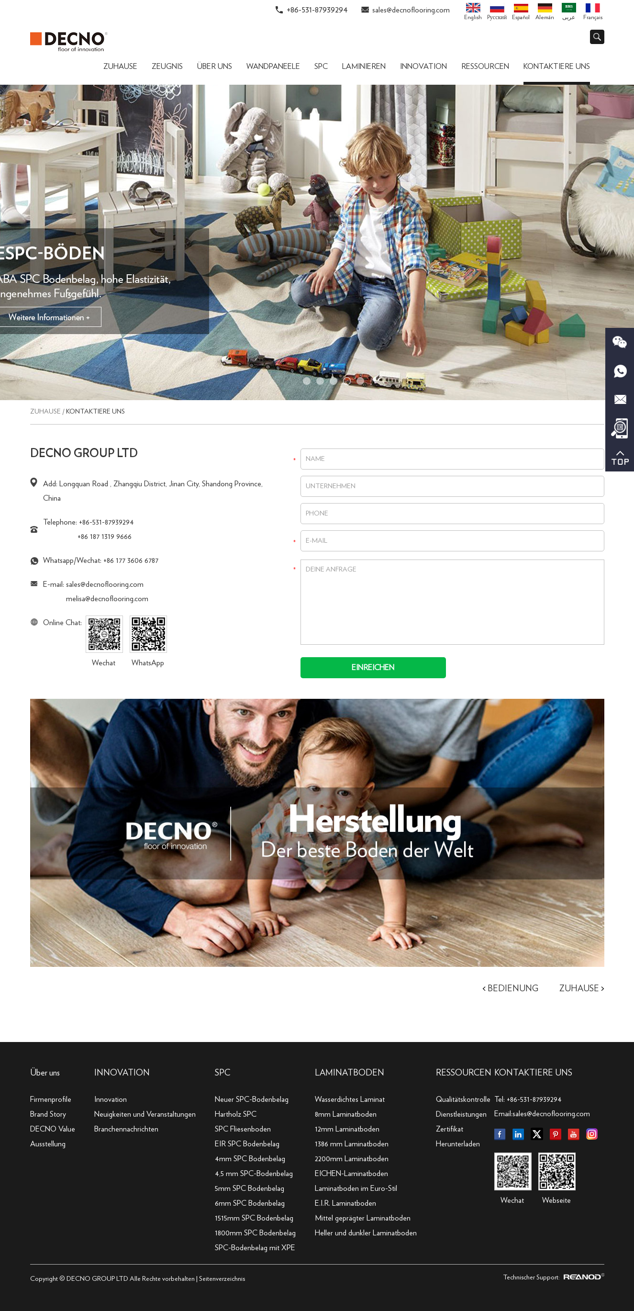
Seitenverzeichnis (222, 1279)
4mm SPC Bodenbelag (250, 1159)
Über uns (214, 66)
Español (521, 12)
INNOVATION (122, 1073)
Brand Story (48, 1114)
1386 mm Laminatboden (352, 1144)
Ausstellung (48, 1144)
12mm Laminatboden (347, 1129)
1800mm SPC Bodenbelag (255, 1233)
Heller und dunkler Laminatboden (366, 1233)
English (473, 11)
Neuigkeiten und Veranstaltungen (145, 1114)
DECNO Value (52, 1129)
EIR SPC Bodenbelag (247, 1144)
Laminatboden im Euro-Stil (356, 1188)
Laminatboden (349, 1073)
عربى (569, 11)
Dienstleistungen (461, 1114)
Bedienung (513, 989)
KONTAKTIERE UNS (533, 1073)
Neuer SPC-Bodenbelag (252, 1099)
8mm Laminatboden (346, 1114)
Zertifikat (449, 1129)
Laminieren (364, 66)
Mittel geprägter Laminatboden (363, 1218)
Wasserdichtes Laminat (350, 1099)
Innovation (423, 66)
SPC (321, 66)
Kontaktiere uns (556, 66)
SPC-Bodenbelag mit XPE (255, 1248)
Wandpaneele (273, 66)
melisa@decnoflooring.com (107, 599)
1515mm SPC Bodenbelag (254, 1218)
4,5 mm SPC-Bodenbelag (254, 1173)
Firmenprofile (50, 1099)
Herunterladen (458, 1144)
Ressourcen (485, 66)
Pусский (497, 11)
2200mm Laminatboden (352, 1159)
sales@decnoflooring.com (411, 10)
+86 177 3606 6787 (130, 560)
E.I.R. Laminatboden (345, 1203)
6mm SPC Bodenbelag (250, 1203)
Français (592, 12)
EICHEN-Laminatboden (351, 1173)
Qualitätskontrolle (463, 1099)
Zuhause (120, 66)
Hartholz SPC (235, 1114)
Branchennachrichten (126, 1129)
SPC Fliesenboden (243, 1129)
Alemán (544, 12)
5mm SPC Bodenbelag (249, 1188)
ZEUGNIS (167, 66)
